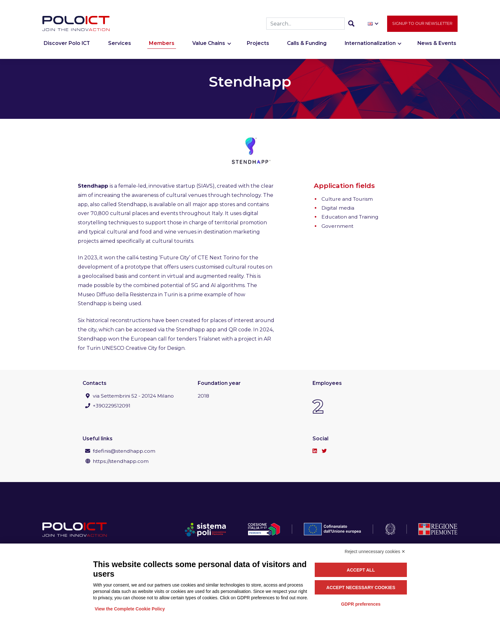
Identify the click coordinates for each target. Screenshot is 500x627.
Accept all (361, 570)
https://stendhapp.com (121, 461)
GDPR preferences (361, 604)
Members (161, 44)
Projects (258, 44)
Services (119, 44)
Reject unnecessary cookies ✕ (375, 551)
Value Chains (208, 44)
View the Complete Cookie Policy (130, 608)
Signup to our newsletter (422, 23)
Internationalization (370, 44)
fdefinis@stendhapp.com (124, 451)
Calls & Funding (307, 44)
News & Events (436, 44)
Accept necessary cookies (360, 587)
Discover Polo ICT (67, 44)
